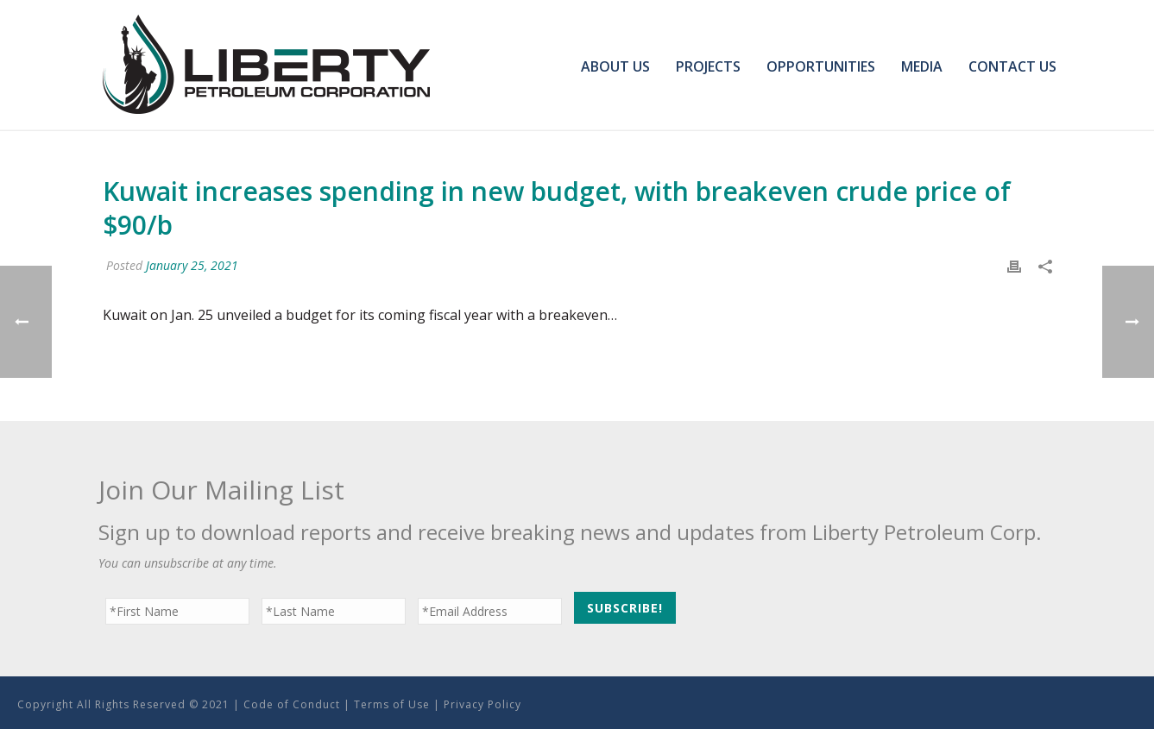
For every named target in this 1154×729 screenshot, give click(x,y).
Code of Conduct (291, 704)
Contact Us (1012, 66)
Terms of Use (392, 704)
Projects (708, 66)
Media (922, 66)
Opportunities (820, 66)
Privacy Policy (482, 704)
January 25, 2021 (192, 265)
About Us (615, 66)
